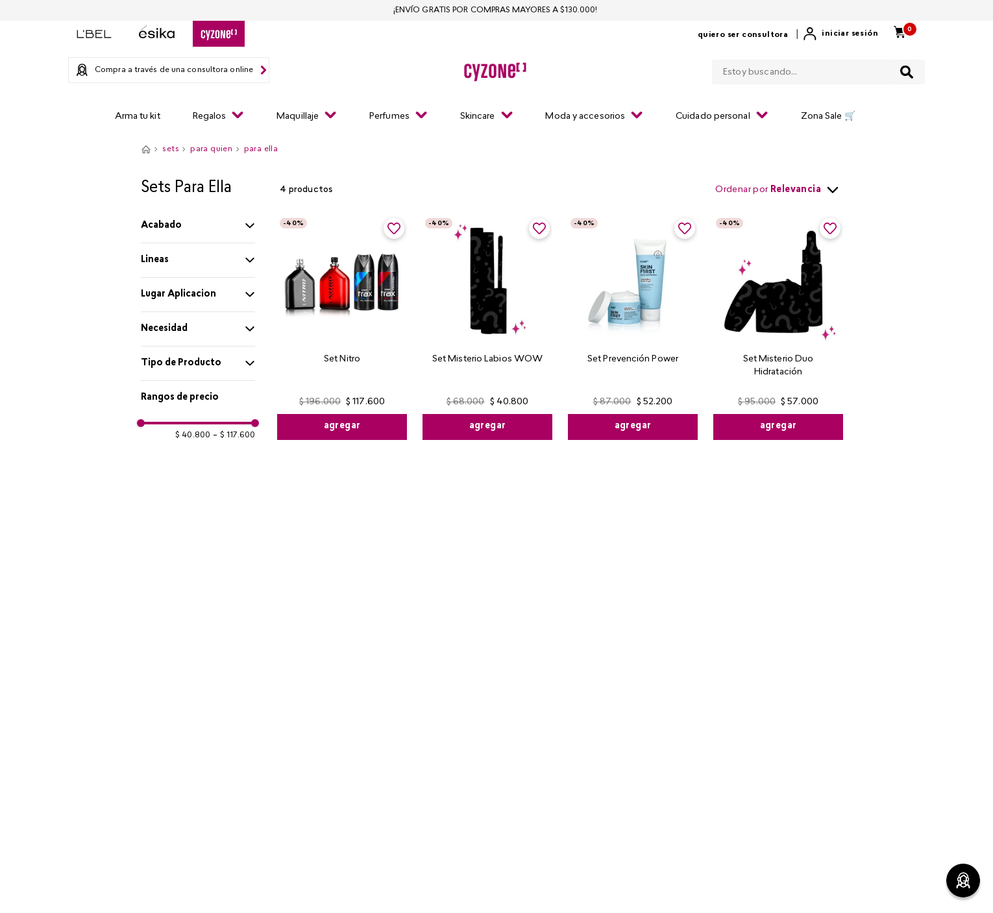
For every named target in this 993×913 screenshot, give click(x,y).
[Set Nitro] (342, 327)
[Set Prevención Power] (633, 327)
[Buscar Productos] (906, 72)
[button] (198, 226)
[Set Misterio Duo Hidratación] (778, 327)
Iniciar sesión (850, 34)
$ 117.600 (234, 435)
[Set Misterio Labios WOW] (487, 327)
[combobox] (818, 69)
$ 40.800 (192, 435)
